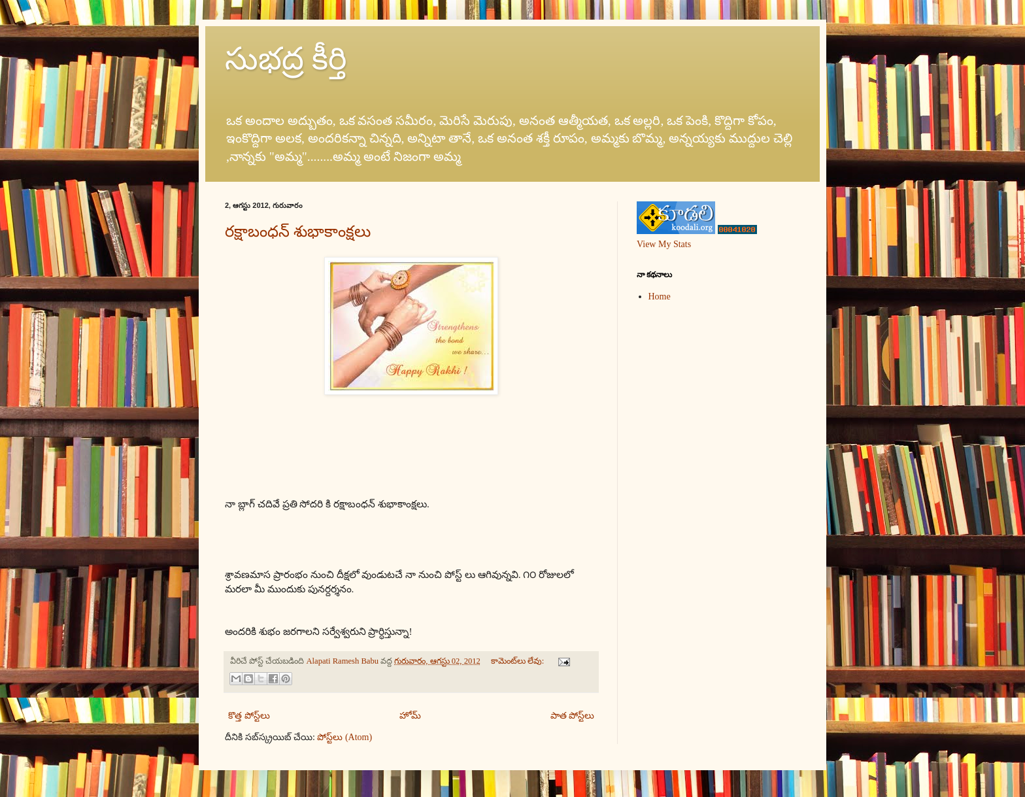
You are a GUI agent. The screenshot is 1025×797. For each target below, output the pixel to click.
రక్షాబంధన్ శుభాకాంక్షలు (298, 231)
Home (659, 296)
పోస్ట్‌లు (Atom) (344, 737)
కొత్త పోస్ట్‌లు (249, 716)
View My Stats (664, 244)
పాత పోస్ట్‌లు (572, 716)
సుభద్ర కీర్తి (285, 58)
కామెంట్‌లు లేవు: (518, 661)
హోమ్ (410, 716)
